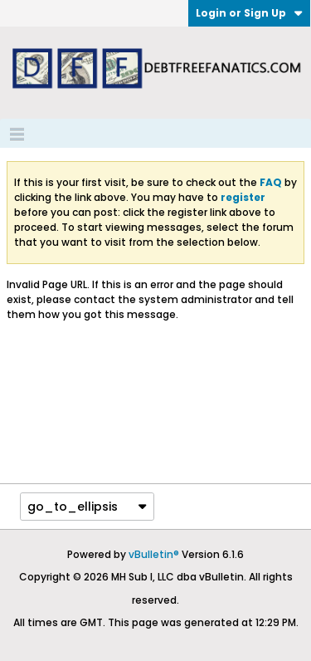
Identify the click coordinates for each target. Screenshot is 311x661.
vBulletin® (154, 554)
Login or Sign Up (249, 13)
